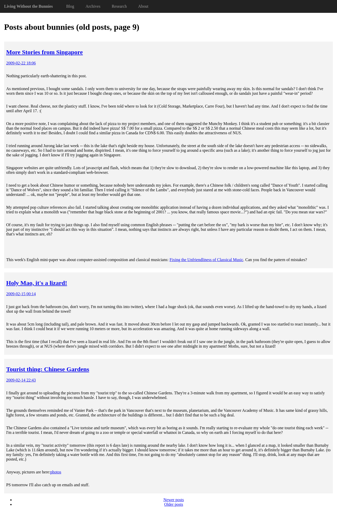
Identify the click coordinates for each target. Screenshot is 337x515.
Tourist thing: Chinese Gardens (47, 369)
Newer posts (173, 500)
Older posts (173, 504)
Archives (92, 6)
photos (55, 472)
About (143, 6)
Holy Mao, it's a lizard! (36, 283)
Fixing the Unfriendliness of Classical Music (206, 260)
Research (119, 6)
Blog (70, 6)
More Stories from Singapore (44, 52)
